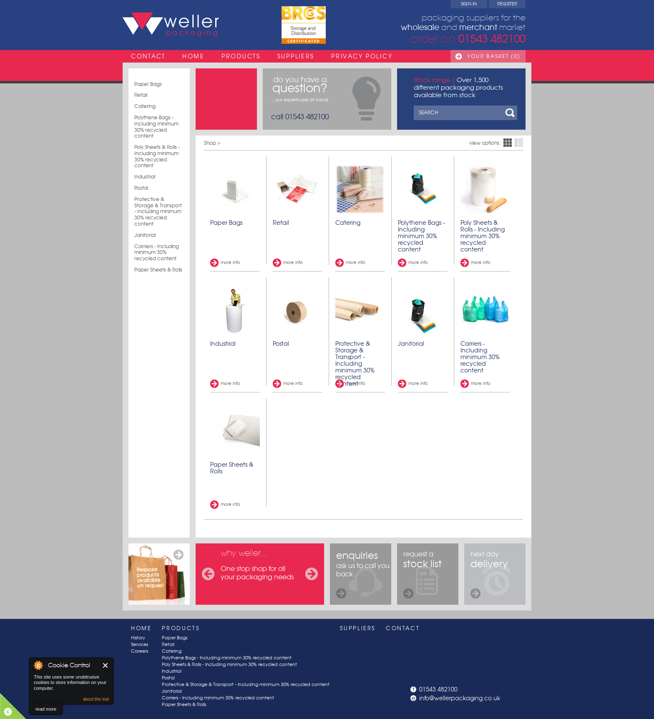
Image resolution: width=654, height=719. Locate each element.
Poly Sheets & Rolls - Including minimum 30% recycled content (157, 156)
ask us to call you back (363, 574)
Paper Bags (148, 84)
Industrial (144, 177)
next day (489, 574)
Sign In (469, 4)
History (138, 638)
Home (193, 56)
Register (507, 4)
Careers (139, 651)
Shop (210, 143)
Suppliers (295, 56)
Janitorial (145, 235)
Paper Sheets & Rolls (158, 270)
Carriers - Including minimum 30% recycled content (156, 252)
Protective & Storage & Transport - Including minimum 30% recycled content (158, 211)
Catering (145, 106)
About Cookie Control (38, 665)
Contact (148, 56)
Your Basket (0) (494, 56)
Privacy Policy (361, 56)
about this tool (96, 699)
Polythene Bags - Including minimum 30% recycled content (156, 127)
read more (45, 708)
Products (241, 56)
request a (422, 574)
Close (105, 665)
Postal (141, 188)
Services (139, 644)
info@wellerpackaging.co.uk (459, 697)
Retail (140, 95)
